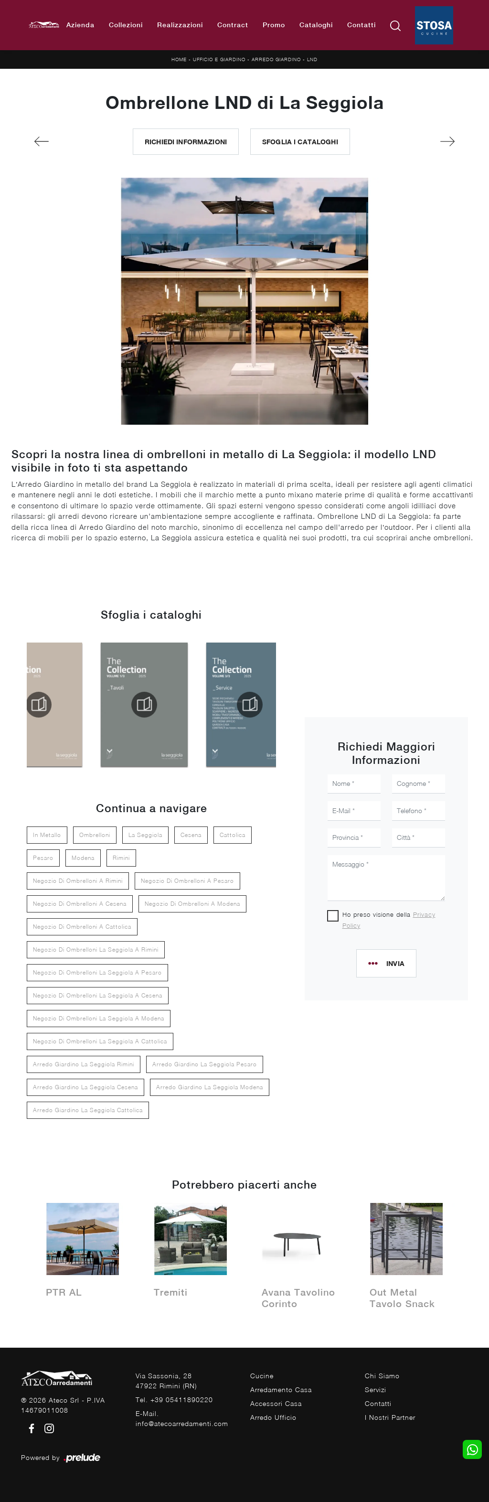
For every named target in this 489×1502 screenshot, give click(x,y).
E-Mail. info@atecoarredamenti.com (182, 1418)
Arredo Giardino (276, 59)
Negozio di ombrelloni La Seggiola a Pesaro (97, 972)
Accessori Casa (276, 1403)
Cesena (191, 834)
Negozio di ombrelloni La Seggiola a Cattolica (100, 1041)
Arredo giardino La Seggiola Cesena (85, 1087)
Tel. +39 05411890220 (174, 1399)
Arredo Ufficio (273, 1417)
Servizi (375, 1389)
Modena (83, 857)
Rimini (121, 857)
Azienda (80, 25)
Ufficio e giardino (219, 59)
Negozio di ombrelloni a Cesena (80, 903)
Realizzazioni (180, 25)
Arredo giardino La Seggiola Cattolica (88, 1110)
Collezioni (126, 25)
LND (312, 59)
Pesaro (43, 857)
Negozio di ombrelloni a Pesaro (187, 880)
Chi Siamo (382, 1376)
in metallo (47, 834)
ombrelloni (94, 834)
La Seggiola (145, 834)
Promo (274, 25)
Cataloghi (316, 25)
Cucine (262, 1376)
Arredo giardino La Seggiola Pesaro (204, 1064)
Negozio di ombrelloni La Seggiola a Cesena (97, 995)
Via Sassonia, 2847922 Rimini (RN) (166, 1381)
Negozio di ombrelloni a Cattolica (82, 926)
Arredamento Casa (281, 1389)
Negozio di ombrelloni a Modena (192, 903)
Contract (232, 25)
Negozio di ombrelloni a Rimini (78, 880)
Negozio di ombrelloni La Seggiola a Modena (98, 1018)
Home (179, 59)
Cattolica (232, 834)
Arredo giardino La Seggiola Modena (209, 1087)
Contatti (361, 25)
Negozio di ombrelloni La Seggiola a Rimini (96, 949)
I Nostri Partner (390, 1417)
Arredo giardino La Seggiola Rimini (83, 1064)
